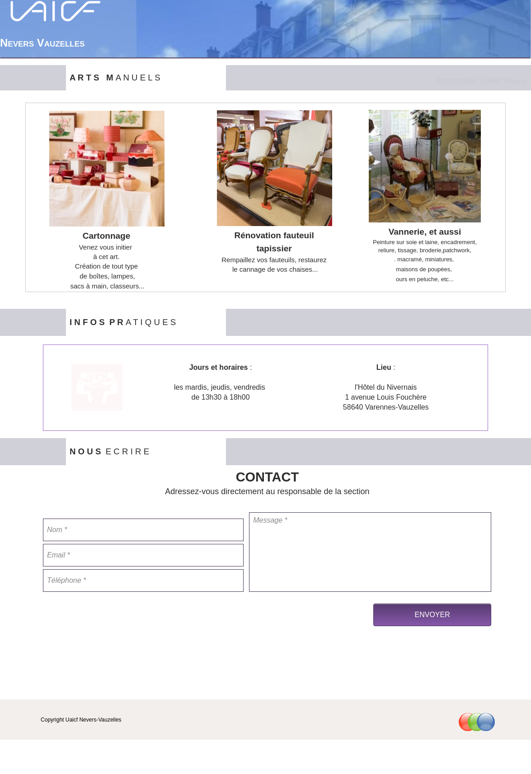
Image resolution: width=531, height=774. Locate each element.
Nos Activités (419, 44)
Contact (488, 44)
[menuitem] (356, 45)
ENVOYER (432, 614)
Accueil (356, 44)
